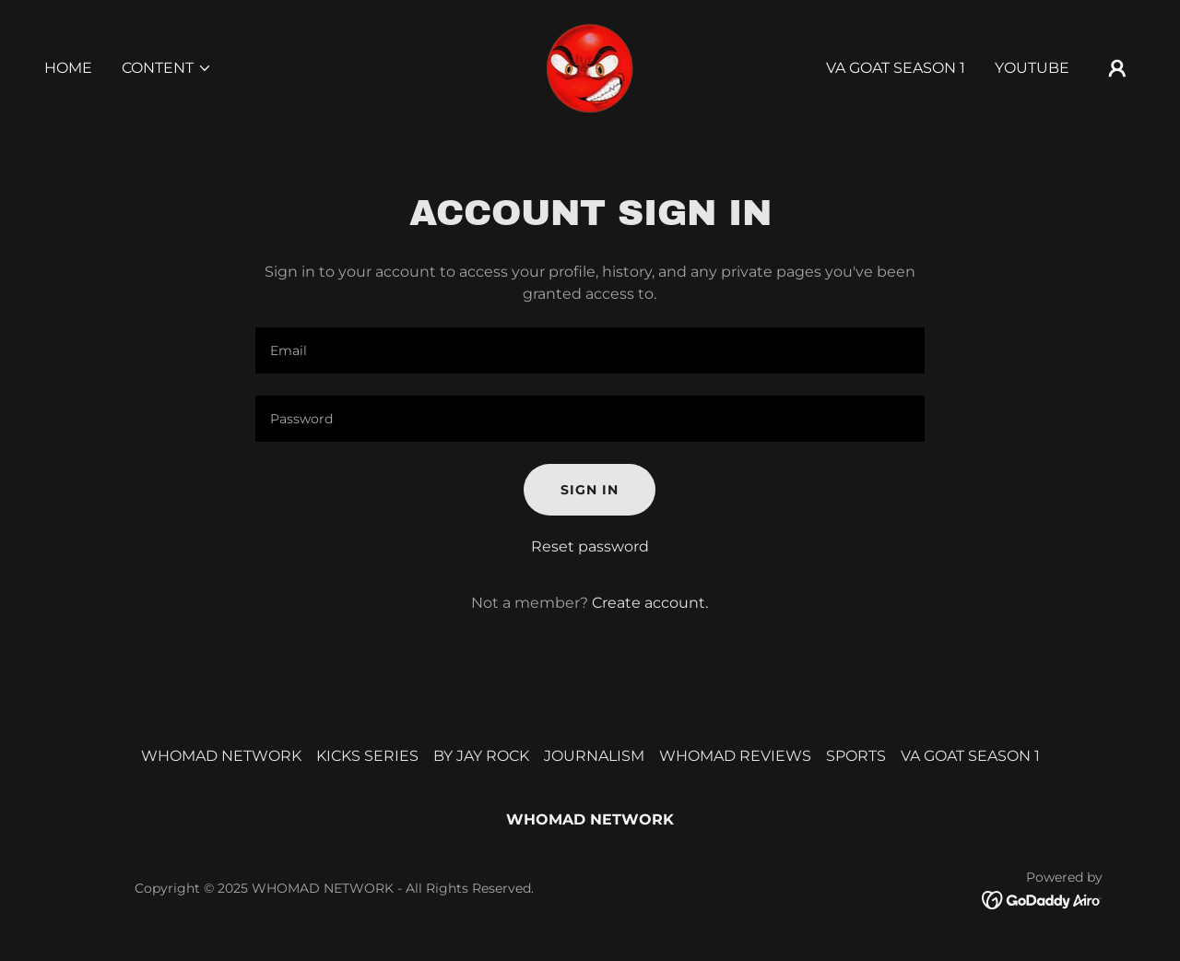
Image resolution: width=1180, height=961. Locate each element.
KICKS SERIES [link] (367, 756)
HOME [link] (68, 68)
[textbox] (589, 350)
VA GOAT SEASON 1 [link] (895, 68)
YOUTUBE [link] (1032, 68)
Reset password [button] (590, 546)
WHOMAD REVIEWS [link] (735, 756)
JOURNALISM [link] (594, 756)
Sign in (589, 489)
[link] (590, 67)
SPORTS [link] (856, 756)
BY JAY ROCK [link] (481, 756)
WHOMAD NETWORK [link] (221, 756)
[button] (167, 68)
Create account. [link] (650, 602)
